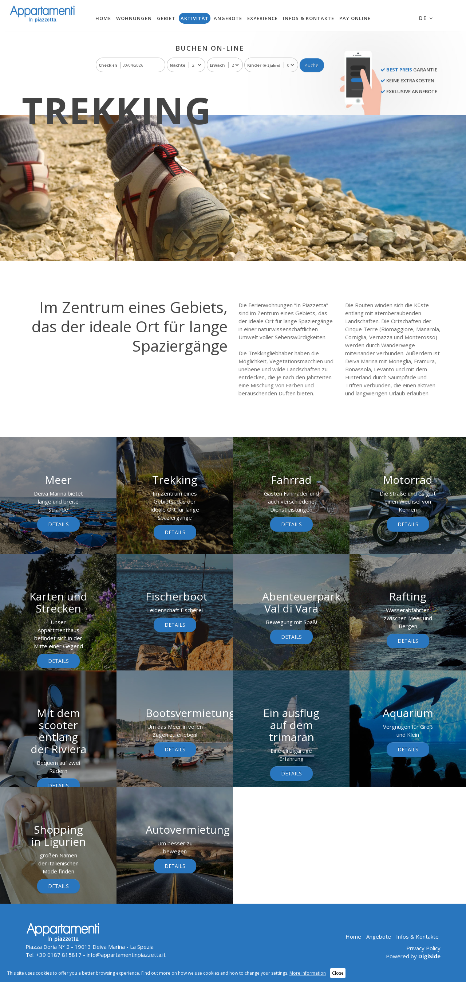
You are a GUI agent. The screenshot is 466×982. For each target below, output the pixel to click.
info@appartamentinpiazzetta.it (126, 954)
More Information (307, 973)
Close (338, 973)
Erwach (217, 65)
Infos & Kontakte (308, 18)
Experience (262, 18)
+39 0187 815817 (59, 954)
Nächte (177, 65)
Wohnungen (134, 18)
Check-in (108, 65)
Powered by (413, 956)
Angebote (228, 18)
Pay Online (355, 18)
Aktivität (195, 18)
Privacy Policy (423, 948)
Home (103, 18)
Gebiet (166, 18)
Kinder (263, 65)
